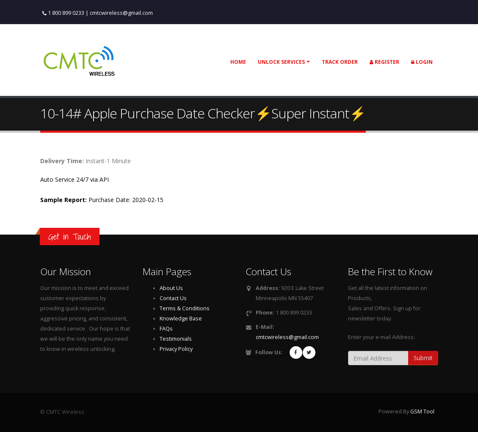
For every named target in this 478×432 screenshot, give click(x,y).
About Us (171, 288)
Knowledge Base (181, 318)
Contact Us (173, 298)
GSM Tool (422, 411)
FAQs (166, 328)
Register (384, 62)
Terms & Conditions (185, 308)
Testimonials (176, 338)
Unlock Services (281, 62)
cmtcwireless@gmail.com (121, 12)
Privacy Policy (176, 349)
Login (422, 62)
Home (238, 62)
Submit (423, 358)
